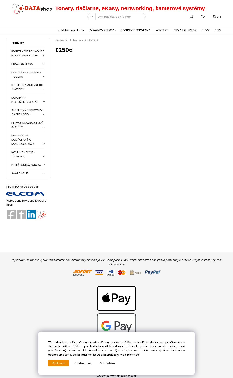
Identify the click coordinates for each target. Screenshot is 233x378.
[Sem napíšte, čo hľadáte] (120, 16)
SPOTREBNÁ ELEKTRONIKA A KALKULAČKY (27, 112)
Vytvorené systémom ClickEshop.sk (116, 375)
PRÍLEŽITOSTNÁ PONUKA (26, 165)
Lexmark (78, 40)
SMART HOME (19, 173)
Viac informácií (130, 355)
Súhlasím (58, 363)
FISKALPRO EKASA (22, 64)
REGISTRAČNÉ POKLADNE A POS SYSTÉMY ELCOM (27, 53)
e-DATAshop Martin (71, 30)
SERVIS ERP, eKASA (185, 30)
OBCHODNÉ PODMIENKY (135, 30)
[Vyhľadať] (91, 16)
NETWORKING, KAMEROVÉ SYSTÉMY (27, 125)
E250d (91, 40)
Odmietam (107, 363)
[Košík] (216, 17)
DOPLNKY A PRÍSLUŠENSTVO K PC (24, 100)
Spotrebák (62, 40)
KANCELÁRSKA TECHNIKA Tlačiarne (26, 74)
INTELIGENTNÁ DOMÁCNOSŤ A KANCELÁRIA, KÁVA (22, 140)
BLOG (205, 30)
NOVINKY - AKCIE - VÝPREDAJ (23, 154)
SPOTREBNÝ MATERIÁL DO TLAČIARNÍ (27, 87)
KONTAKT (162, 30)
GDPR (218, 30)
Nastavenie (83, 363)
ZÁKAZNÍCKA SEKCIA (102, 30)
